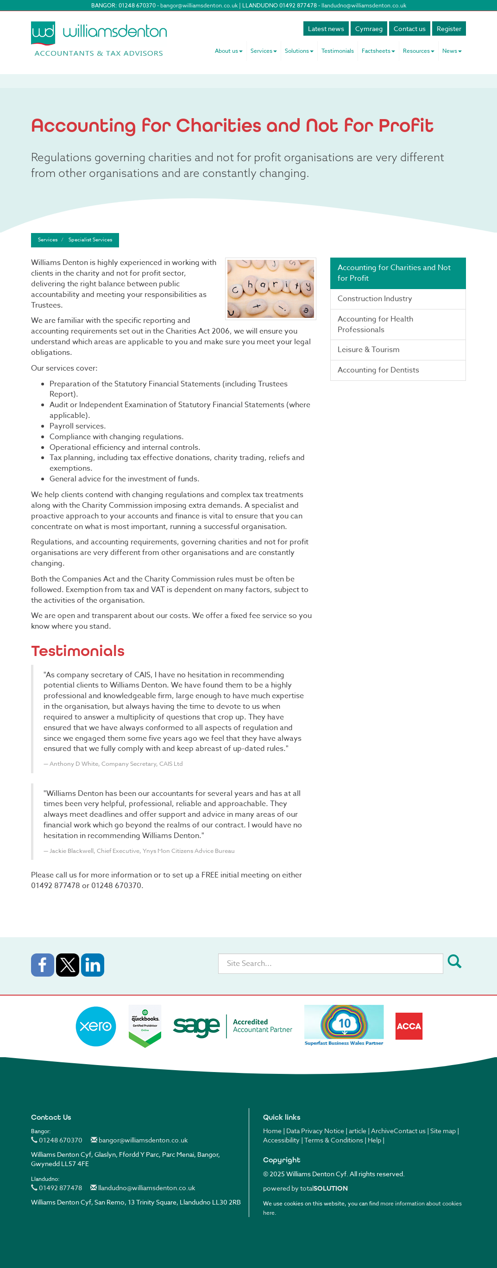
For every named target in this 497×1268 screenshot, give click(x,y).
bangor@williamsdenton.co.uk (199, 5)
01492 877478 (56, 1187)
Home (272, 1130)
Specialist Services (90, 240)
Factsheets (378, 51)
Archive (382, 1130)
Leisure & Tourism (369, 349)
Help (374, 1140)
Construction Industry (375, 298)
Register (449, 28)
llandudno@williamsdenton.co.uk (363, 5)
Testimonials (337, 51)
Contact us (410, 28)
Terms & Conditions (333, 1140)
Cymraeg (369, 28)
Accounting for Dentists (378, 370)
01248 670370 (56, 1140)
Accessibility (281, 1140)
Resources (418, 51)
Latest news (326, 28)
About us (229, 51)
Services (264, 51)
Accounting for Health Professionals (375, 324)
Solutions (299, 51)
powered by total (305, 1188)
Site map (443, 1130)
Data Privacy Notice (315, 1130)
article (357, 1130)
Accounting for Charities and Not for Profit (394, 273)
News (452, 51)
